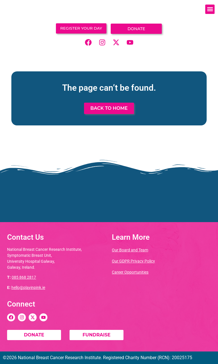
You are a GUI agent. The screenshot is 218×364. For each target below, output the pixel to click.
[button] (210, 9)
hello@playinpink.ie (28, 287)
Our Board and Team (130, 250)
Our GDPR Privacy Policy (133, 261)
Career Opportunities (130, 272)
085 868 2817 (24, 277)
